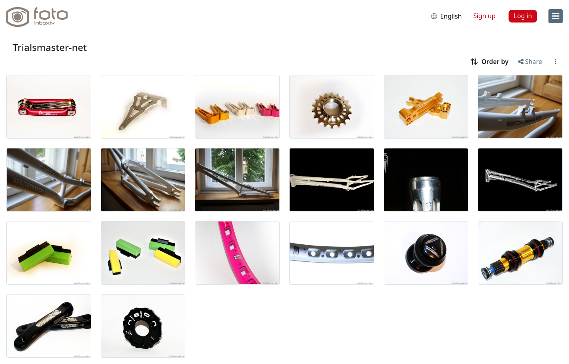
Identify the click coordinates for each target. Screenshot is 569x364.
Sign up (484, 15)
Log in (523, 15)
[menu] (555, 16)
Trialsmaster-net (50, 47)
